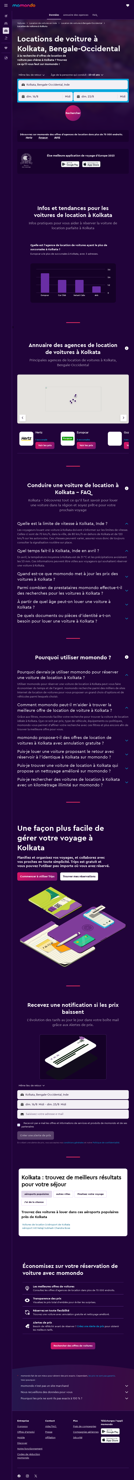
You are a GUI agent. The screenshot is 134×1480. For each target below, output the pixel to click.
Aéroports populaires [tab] (36, 1194)
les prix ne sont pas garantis (101, 1376)
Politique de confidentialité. (106, 1143)
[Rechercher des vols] (5, 16)
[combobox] (32, 75)
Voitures (21, 23)
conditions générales (74, 1143)
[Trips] (5, 47)
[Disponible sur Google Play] (70, 164)
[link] (44, 445)
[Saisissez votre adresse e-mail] (76, 1114)
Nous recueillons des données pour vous (75, 1392)
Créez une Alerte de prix (90, 1326)
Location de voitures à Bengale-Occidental (81, 23)
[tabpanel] (73, 276)
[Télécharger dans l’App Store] (91, 164)
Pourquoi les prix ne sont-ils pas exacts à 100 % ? (75, 1398)
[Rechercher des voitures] (5, 30)
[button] (6, 5)
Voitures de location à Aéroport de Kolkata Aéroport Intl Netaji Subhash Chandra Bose (46, 1226)
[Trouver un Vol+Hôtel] (5, 38)
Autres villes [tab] (63, 1194)
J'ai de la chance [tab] (34, 1202)
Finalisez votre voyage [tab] (90, 1194)
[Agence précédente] (22, 418)
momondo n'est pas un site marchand (75, 1386)
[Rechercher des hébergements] (5, 23)
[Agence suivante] (123, 418)
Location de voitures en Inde (43, 23)
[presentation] (91, 164)
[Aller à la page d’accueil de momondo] (24, 5)
